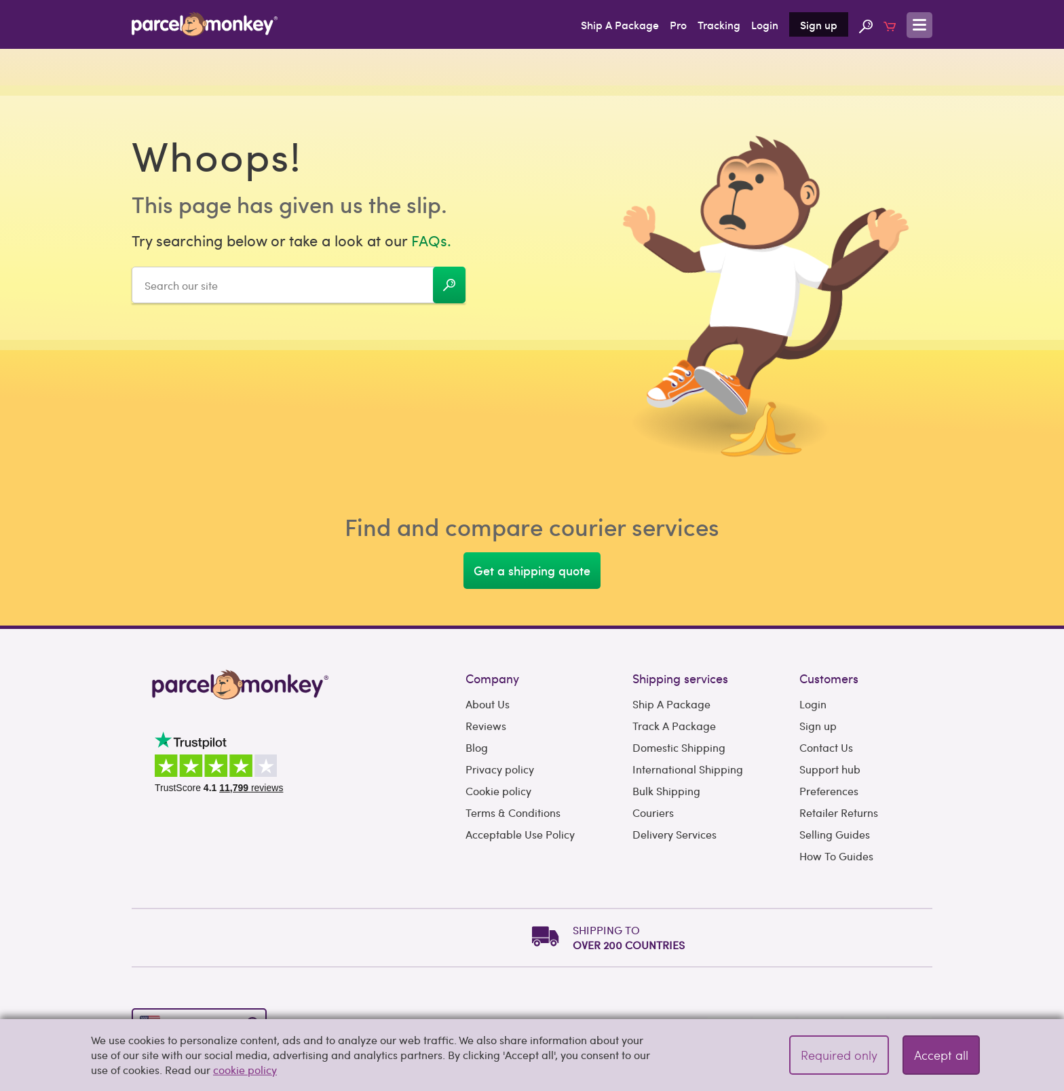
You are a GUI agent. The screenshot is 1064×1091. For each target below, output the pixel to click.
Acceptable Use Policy (520, 834)
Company (492, 678)
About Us (488, 704)
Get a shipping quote (532, 570)
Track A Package (674, 726)
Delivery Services (674, 834)
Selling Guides (834, 834)
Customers (828, 678)
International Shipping (687, 769)
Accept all (941, 1054)
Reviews (486, 726)
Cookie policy (498, 791)
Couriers (653, 812)
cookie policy (245, 1070)
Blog (477, 747)
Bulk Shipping (666, 791)
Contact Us (826, 747)
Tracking (719, 24)
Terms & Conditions (513, 812)
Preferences (828, 791)
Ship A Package (620, 24)
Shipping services (680, 678)
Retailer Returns (838, 812)
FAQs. (431, 240)
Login (764, 24)
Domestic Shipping (678, 747)
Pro (678, 24)
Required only (839, 1054)
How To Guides (836, 856)
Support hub (829, 769)
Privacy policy (500, 769)
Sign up (818, 24)
